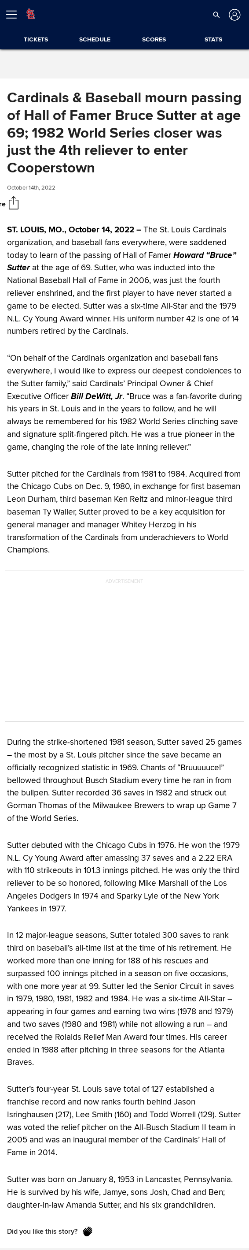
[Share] (13, 203)
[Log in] (233, 14)
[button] (216, 14)
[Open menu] (15, 15)
